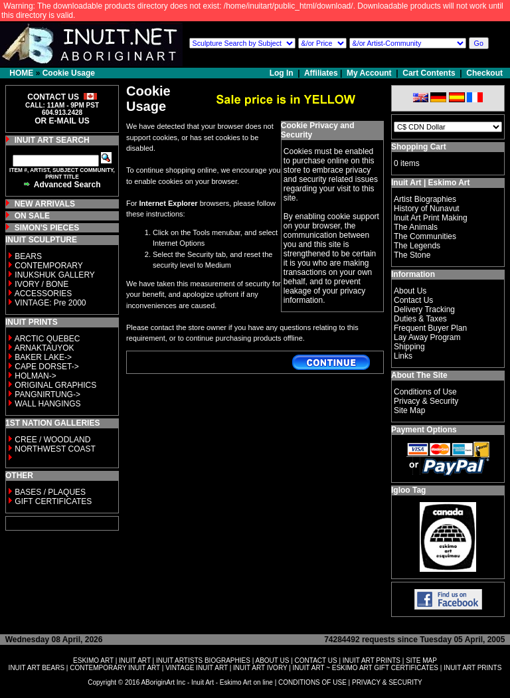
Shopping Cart (418, 146)
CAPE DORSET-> (46, 366)
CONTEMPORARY (48, 265)
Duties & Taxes (420, 318)
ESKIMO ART (93, 660)
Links (403, 356)
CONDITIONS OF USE (312, 682)
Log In (283, 73)
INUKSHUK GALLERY (55, 275)
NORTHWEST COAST (54, 449)
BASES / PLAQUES (50, 492)
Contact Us (413, 300)
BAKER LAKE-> (43, 357)
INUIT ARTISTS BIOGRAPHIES (203, 660)
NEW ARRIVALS (45, 204)
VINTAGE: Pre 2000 (50, 302)
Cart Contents (428, 73)
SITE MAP (421, 660)
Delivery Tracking (424, 309)
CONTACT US (316, 660)
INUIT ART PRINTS (371, 660)
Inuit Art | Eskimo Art (430, 182)
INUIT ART (135, 660)
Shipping (409, 346)
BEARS (28, 256)
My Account (369, 73)
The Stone (412, 255)
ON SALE (32, 215)
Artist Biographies (425, 199)
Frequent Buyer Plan (430, 328)
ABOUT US (272, 660)
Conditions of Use (425, 391)
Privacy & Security (426, 401)
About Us (410, 291)
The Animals (416, 227)
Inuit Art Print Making (431, 217)
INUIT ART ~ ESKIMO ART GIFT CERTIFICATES (365, 667)
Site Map (409, 410)
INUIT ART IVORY (260, 667)
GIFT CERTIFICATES (53, 501)
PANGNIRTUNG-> (47, 394)
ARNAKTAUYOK (44, 348)
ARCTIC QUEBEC (47, 338)
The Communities (425, 236)
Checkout (484, 73)
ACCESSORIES (43, 293)
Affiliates (321, 73)
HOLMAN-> (35, 376)
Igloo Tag (408, 490)
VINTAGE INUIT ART (196, 667)
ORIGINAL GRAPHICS (55, 385)
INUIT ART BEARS (36, 667)
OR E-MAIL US (62, 121)
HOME (21, 73)
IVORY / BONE (41, 284)
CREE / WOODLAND (51, 439)
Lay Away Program (427, 337)
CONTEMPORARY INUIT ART (115, 667)
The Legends (417, 245)
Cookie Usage (68, 73)
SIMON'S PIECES (47, 227)
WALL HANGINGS (47, 403)
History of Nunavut (427, 208)
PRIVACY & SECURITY (387, 682)
